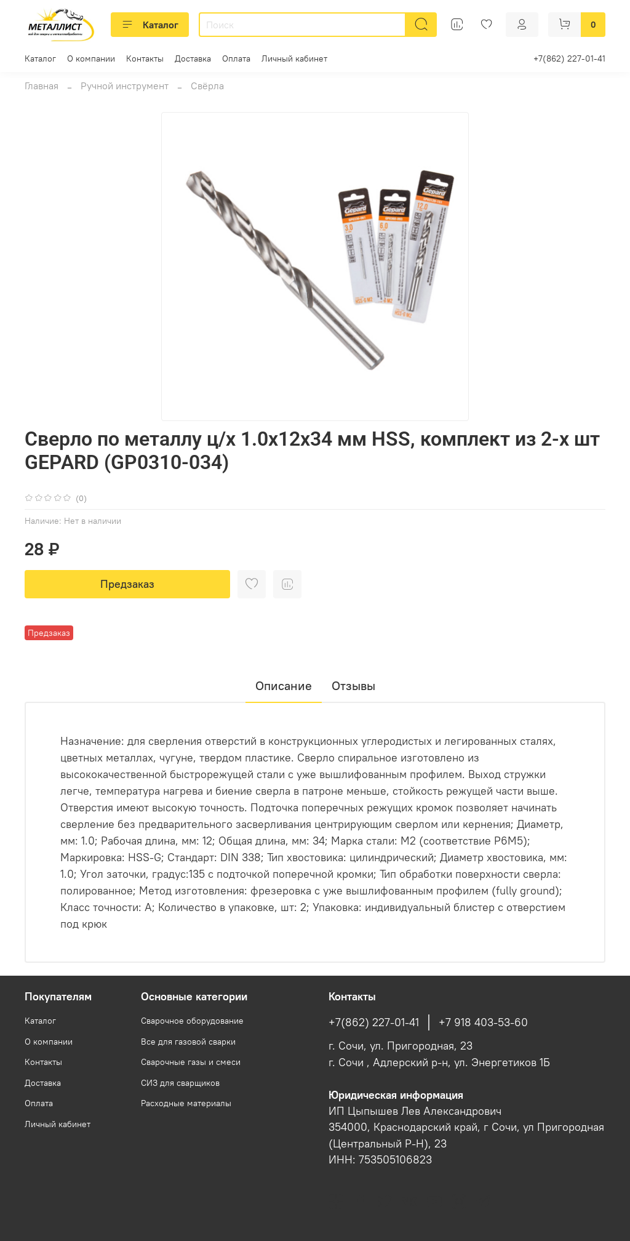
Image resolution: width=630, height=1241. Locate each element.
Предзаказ (127, 584)
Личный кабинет (294, 58)
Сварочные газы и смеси (191, 1061)
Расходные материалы (186, 1103)
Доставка (193, 58)
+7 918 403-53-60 (483, 1022)
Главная (41, 85)
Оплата (236, 58)
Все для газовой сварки (188, 1041)
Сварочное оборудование (192, 1020)
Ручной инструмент (125, 85)
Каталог (149, 24)
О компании (91, 58)
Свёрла (207, 85)
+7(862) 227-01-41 (569, 58)
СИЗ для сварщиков (180, 1082)
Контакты (145, 58)
